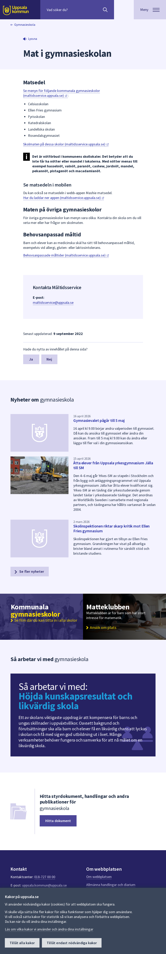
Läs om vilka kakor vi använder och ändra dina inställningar (49, 929)
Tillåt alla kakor (22, 943)
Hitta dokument (58, 820)
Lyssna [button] (32, 39)
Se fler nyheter (29, 571)
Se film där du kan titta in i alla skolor (45, 620)
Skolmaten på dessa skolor (66, 144)
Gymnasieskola (24, 25)
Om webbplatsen (99, 876)
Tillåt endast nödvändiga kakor (72, 943)
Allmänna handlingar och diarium (110, 884)
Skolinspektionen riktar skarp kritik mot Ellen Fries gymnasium (111, 528)
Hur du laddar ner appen (63, 197)
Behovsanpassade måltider (66, 255)
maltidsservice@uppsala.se (53, 302)
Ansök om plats (103, 627)
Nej (49, 359)
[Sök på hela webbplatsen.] (72, 9)
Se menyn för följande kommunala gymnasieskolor (61, 93)
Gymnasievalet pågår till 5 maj (99, 420)
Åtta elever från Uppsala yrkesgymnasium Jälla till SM (113, 465)
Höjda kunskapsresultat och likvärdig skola (75, 701)
